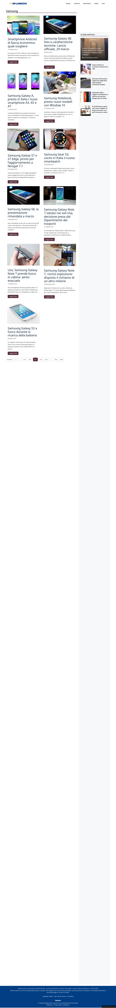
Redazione (49, 1005)
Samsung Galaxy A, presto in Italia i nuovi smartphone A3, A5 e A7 (22, 101)
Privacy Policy (58, 1005)
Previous (9, 359)
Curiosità (77, 3)
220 (30, 359)
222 (41, 359)
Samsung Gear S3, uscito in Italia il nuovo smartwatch (59, 157)
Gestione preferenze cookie (109, 1006)
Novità (68, 3)
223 (46, 359)
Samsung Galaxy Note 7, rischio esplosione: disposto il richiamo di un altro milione (59, 275)
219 (24, 359)
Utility (96, 3)
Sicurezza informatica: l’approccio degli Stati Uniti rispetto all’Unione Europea (99, 81)
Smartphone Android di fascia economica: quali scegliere (22, 42)
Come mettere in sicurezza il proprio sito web (100, 67)
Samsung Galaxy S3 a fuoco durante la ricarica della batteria (22, 331)
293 (56, 359)
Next (61, 359)
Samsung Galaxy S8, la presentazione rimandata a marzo (23, 212)
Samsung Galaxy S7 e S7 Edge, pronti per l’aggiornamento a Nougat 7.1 (22, 160)
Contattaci (70, 996)
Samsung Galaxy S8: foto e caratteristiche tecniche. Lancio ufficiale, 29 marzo (58, 43)
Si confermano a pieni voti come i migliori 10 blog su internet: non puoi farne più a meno (99, 109)
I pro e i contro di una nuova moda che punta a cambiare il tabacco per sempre (92, 51)
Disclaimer (66, 1005)
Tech (103, 3)
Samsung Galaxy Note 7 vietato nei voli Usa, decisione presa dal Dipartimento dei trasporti (59, 216)
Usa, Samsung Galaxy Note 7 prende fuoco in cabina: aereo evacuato (22, 275)
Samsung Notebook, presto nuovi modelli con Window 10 (58, 101)
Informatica (87, 3)
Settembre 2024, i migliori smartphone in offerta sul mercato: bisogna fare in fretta (100, 95)
